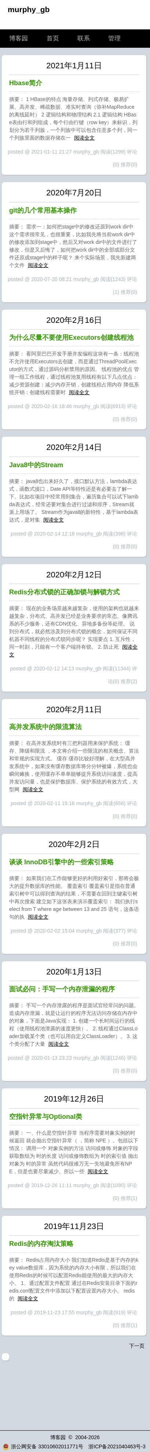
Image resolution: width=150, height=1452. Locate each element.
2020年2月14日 (74, 447)
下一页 (136, 1346)
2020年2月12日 (74, 574)
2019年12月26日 (74, 1098)
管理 (114, 38)
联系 (83, 38)
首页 (53, 38)
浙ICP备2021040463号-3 (117, 1446)
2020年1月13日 (74, 971)
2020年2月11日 (74, 709)
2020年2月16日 (74, 320)
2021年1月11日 (74, 65)
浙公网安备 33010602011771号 (43, 1446)
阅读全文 (84, 138)
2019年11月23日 (74, 1226)
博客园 (18, 38)
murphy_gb (29, 9)
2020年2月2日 (73, 844)
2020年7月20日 (74, 192)
